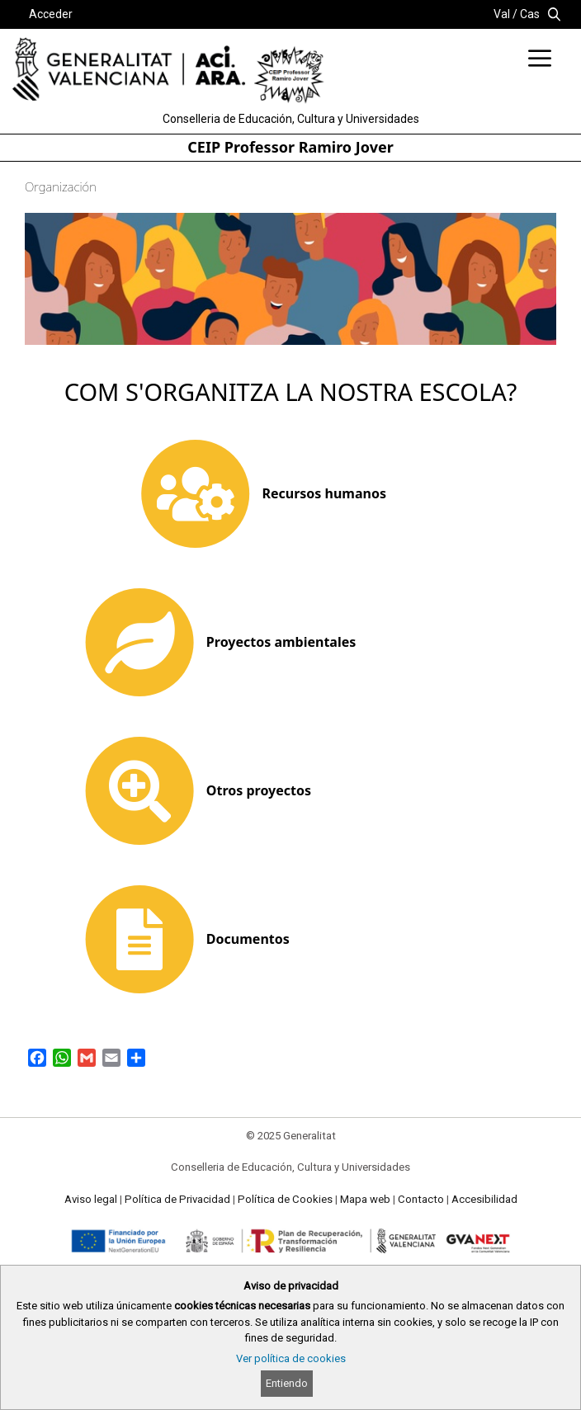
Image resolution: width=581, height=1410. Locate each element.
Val (502, 14)
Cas (530, 14)
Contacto (421, 1199)
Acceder (51, 14)
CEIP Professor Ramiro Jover (290, 147)
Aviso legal (90, 1199)
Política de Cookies (285, 1199)
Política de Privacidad (177, 1199)
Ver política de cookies (291, 1358)
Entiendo (287, 1383)
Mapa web (365, 1199)
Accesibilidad (484, 1199)
